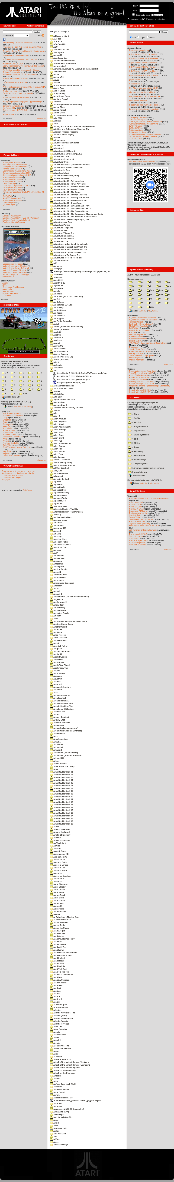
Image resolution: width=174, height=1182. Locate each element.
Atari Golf (56, 942)
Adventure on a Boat (61, 222)
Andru (54, 588)
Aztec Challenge (59, 1145)
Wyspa (6, 439)
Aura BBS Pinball (59, 1089)
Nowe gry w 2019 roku (12, 179)
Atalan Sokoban (59, 922)
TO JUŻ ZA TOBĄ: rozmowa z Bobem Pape (148, 343)
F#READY (133, 328)
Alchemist (56, 368)
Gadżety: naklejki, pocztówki (141, 381)
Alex (53, 370)
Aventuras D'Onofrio (61, 1117)
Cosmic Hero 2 (135, 84)
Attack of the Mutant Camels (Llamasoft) (70, 1065)
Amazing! (56, 536)
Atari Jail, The (58, 947)
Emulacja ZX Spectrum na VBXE (17, 186)
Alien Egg (56, 440)
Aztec (54, 1142)
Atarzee (55, 1002)
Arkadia (55, 742)
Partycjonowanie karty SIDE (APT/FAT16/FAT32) (23, 192)
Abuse (54, 74)
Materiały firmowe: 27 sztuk (14, 270)
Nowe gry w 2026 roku (12, 162)
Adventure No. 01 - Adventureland (67, 181)
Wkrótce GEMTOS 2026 (13, 64)
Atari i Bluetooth (136, 502)
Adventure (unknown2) (62, 239)
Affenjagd (56, 269)
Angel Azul (56, 599)
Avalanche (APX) (59, 1112)
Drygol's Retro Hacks (11, 293)
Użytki (142, 38)
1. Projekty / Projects (138, 117)
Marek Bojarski (135, 358)
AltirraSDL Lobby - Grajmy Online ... (144, 58)
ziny (150, 307)
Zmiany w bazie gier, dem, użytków (144, 109)
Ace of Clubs (57, 91)
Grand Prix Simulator (12, 456)
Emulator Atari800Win (11, 216)
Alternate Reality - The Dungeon (66, 512)
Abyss (54, 80)
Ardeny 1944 (57, 720)
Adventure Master (60, 178)
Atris (54, 1054)
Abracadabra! (58, 66)
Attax (54, 1081)
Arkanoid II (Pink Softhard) (64, 753)
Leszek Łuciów (135, 341)
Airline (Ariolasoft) (60, 329)
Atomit (54, 1037)
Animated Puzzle (59, 613)
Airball (54, 324)
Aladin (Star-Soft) (59, 359)
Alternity (55, 514)
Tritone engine (9, 202)
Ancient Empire (58, 569)
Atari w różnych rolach (138, 540)
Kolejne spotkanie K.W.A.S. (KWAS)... (145, 75)
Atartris (55, 996)
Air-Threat (56, 340)
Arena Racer (57, 734)
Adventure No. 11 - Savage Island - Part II (70, 208)
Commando (8, 424)
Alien (54, 413)
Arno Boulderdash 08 (61, 791)
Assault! (55, 849)
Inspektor (7, 453)
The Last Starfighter (11, 443)
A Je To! (55, 39)
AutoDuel (56, 1103)
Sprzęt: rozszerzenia (138, 379)
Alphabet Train (58, 498)
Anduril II (56, 594)
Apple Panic (57, 662)
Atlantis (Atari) (58, 1015)
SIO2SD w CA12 (136, 509)
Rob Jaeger (134, 347)
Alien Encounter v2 (60, 443)
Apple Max (56, 660)
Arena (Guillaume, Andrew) (64, 728)
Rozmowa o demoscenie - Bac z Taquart (20, 59)
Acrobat (55, 102)
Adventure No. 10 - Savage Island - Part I (70, 206)
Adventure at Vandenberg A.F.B (66, 154)
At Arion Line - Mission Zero (64, 917)
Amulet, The (57, 558)
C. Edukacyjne (136, 455)
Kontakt (4, 300)
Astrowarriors (58, 911)
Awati (54, 1125)
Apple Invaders (58, 657)
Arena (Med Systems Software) (66, 731)
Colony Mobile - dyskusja (12, 475)
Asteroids (56, 873)
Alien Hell (56, 449)
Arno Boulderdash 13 (61, 805)
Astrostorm (57, 909)
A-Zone (55, 1139)
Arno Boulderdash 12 (61, 802)
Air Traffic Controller (61, 321)
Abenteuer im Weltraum (62, 61)
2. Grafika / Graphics (138, 120)
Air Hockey (56, 307)
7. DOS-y (134, 439)
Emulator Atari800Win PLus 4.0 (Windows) (20, 218)
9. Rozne (133, 447)
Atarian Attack (58, 983)
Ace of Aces (57, 88)
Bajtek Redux (8, 276)
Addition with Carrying (62, 134)
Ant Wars (56, 632)
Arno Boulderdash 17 (61, 816)
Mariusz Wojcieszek (137, 334)
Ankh (54, 619)
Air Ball (55, 299)
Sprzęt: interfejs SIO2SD (139, 392)
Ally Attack (56, 476)
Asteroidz (56, 881)
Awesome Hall (58, 1128)
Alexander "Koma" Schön (140, 351)
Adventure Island (59, 173)
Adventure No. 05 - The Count (65, 192)
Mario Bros (7, 426)
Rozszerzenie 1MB (137, 521)
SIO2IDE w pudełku (137, 542)
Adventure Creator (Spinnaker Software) (70, 165)
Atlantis (55, 1010)
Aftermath (56, 277)
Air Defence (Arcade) (61, 305)
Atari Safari (57, 964)
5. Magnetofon (136, 431)
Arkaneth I (56, 744)
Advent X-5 (56, 146)
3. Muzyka (134, 422)
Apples (55, 670)
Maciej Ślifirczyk (136, 353)
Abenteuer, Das (58, 58)
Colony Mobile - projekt (11, 477)
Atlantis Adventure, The (62, 1013)
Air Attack (56, 294)
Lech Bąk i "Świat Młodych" (141, 324)
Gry (134, 38)
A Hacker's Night (59, 36)
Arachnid (56, 690)
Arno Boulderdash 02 (61, 775)
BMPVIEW (7, 196)
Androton (56, 586)
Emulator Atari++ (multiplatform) (16, 220)
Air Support (57, 318)
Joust (5, 422)
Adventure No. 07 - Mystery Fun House (69, 197)
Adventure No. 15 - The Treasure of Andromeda (73, 217)
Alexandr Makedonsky (62, 386)
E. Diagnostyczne (137, 464)
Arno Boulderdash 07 (61, 788)
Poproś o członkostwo (155, 19)
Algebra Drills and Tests (62, 399)
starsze (43, 209)
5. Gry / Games (135, 126)
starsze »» (41, 119)
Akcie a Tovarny (59, 354)
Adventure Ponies (60, 225)
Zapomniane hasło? (136, 19)
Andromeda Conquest (62, 583)
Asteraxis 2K (57, 859)
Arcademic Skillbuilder (62, 709)
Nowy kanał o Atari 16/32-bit (15, 83)
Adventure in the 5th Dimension (66, 167)
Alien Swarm (57, 452)
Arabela (55, 682)
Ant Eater (56, 629)
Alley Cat (56, 471)
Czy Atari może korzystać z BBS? (143, 88)
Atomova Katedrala (60, 1048)
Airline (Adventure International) (66, 327)
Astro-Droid (57, 898)
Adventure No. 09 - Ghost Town (66, 203)
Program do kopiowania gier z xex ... (144, 105)
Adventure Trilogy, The (62, 233)
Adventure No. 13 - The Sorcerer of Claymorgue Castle (76, 214)
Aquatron (56, 679)
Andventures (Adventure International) (69, 597)
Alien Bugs (56, 435)
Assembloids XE (59, 854)
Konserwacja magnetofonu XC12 (17, 175)
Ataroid (55, 994)
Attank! (55, 1079)
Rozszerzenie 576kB (138, 534)
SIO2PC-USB (135, 505)
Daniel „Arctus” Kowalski (139, 330)
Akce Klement (58, 348)
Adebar (55, 137)
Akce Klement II (59, 351)
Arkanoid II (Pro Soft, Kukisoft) (66, 755)
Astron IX (56, 906)
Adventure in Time (60, 170)
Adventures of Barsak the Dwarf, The (68, 247)
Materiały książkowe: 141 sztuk (16, 268)
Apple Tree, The (59, 668)
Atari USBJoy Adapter (138, 375)
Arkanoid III (57, 758)
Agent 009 (56, 280)
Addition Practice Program (64, 132)
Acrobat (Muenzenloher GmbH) (66, 104)
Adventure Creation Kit (62, 159)
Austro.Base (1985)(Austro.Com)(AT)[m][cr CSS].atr (75, 1100)
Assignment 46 (58, 857)
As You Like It (58, 843)
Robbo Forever (9, 430)
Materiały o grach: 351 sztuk (15, 272)
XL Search (6, 295)
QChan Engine (9, 204)
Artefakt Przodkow (60, 835)
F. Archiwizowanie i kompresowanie (146, 468)
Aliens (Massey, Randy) (62, 465)
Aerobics (56, 266)
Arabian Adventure (60, 687)
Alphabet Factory (59, 493)
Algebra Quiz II (58, 405)
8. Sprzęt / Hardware (138, 132)
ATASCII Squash (59, 1007)
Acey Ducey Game (60, 96)
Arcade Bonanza (59, 701)
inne (23, 393)
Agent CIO (56, 285)
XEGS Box (133, 538)
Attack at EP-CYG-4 (60, 1059)
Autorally (56, 1106)
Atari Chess (57, 936)
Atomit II (55, 1040)
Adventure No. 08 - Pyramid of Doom (68, 200)
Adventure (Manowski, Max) (64, 176)
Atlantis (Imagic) (59, 1021)
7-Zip (24, 407)
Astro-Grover (57, 900)
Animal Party (57, 608)
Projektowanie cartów (138, 513)
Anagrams (56, 564)
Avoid (54, 1123)
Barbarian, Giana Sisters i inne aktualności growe (24, 51)
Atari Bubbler (58, 933)
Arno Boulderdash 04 (61, 780)
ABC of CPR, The (59, 50)
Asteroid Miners (59, 865)
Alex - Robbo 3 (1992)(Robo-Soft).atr (71, 379)
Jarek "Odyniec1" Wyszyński (141, 355)
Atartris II (56, 999)
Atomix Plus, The (59, 1046)
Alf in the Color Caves (61, 389)
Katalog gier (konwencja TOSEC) (16, 402)
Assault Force (58, 851)
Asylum (55, 914)
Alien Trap (56, 454)
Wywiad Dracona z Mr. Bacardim (143, 320)
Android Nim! (58, 577)
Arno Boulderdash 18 (61, 818)
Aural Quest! (57, 1092)
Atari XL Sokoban (59, 980)
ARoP (54, 827)
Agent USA (56, 288)
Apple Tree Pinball (60, 665)
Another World (58, 627)
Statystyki (6, 479)
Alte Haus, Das (58, 506)
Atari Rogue (57, 961)
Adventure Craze (59, 156)
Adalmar (55, 121)
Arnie (54, 769)
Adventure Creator (60, 162)
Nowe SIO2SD (135, 507)
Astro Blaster (58, 887)
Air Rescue (56, 313)
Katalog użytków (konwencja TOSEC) (144, 480)
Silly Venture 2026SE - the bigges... (144, 71)
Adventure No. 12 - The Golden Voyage (69, 211)
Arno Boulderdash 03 (61, 777)
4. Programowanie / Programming (143, 124)
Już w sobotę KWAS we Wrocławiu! (18, 43)
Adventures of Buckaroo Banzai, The (68, 249)
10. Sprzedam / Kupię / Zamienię (143, 136)
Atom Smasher (58, 1029)
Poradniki (5, 160)
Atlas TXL (56, 1026)
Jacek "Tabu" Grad (137, 349)
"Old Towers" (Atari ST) (12, 413)
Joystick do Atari (136, 515)
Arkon (54, 761)
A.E (53, 263)
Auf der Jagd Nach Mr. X (63, 1084)
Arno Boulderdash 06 (61, 785)
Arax (54, 692)
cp (167, 282)
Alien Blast (56, 432)
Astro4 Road (57, 895)
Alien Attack (57, 424)
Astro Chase (57, 890)
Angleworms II (58, 602)
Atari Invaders (58, 944)
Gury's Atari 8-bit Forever (13, 287)
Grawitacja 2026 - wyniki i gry (15, 55)
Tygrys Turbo (134, 517)
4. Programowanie (138, 426)
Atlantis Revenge (59, 1024)
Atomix (55, 1043)
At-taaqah (56, 1057)
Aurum (55, 1095)
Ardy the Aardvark (60, 722)
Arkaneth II (56, 747)
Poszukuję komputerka (139, 50)
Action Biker (57, 107)
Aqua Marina (57, 673)
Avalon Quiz (57, 1115)
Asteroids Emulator (60, 876)
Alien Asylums (58, 421)
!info (150, 290)
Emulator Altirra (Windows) (13, 222)
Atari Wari (56, 977)
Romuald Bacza (136, 337)
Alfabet (55, 391)
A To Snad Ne (58, 44)
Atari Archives (8, 291)
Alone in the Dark (59, 479)
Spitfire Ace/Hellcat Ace (13, 437)
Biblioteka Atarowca (10, 226)
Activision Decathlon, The (63, 115)
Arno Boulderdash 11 (61, 799)
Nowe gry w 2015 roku (12, 190)
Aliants (55, 410)
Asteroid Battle (58, 862)
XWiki (4, 285)
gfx (168, 286)
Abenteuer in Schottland (63, 63)
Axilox (54, 1131)
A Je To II (56, 41)
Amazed (55, 531)
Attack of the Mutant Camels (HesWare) (69, 1062)
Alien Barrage (58, 430)
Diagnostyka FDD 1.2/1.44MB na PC (145, 96)
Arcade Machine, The (61, 706)
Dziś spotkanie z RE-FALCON (15, 110)
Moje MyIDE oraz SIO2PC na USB (144, 526)
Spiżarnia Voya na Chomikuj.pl (15, 274)
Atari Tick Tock (58, 969)
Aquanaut (56, 676)
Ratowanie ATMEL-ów (138, 511)
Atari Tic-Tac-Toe (59, 972)
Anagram (56, 561)
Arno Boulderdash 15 (61, 810)
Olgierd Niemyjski (136, 360)
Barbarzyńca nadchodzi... (13, 106)
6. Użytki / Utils (135, 128)
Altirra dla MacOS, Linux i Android (143, 54)
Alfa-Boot (56, 397)
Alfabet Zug (57, 394)
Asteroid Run (58, 868)
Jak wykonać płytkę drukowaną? (143, 530)
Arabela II (56, 684)
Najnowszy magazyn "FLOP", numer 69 (20, 74)
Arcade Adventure (60, 695)
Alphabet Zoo (58, 501)
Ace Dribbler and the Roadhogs (66, 85)
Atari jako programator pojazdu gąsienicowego (22, 102)
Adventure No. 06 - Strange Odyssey (68, 195)
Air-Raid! (56, 332)
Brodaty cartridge (10, 91)
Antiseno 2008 (58, 640)
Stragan (131, 369)
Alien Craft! (57, 438)
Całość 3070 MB (11, 397)
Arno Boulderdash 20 (61, 824)
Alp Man (55, 482)
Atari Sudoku (57, 966)
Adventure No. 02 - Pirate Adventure (68, 184)
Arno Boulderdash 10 (61, 797)
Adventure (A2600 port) (62, 151)
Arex (54, 736)
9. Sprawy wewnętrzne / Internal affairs (145, 134)
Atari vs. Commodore (61, 974)
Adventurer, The (59, 241)
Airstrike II (56, 338)
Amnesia (56, 550)
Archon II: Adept (10, 435)
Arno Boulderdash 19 (61, 821)
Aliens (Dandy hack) (61, 462)
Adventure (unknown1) (62, 236)
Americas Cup (58, 547)
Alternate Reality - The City (64, 509)
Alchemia (56, 365)
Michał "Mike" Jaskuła (138, 326)
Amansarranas (58, 520)
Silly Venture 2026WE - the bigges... (144, 67)
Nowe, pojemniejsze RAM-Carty (143, 371)
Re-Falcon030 (9, 108)
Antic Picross (58, 635)
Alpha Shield (57, 487)
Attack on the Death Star (63, 1070)
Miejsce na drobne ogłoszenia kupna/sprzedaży (149, 386)
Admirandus (57, 140)
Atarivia (55, 991)
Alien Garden (57, 446)
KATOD (132, 332)
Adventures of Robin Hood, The (66, 258)
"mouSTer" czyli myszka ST (141, 373)
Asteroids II (57, 879)
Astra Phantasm (59, 884)
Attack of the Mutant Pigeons (65, 1067)
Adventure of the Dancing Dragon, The (69, 219)
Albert (54, 362)
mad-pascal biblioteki (138, 101)
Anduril (55, 591)
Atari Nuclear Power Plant (63, 952)
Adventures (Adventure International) (69, 244)
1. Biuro (133, 414)
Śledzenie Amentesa (138, 339)
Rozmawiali (132, 315)
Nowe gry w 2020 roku (12, 177)
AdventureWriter (59, 261)
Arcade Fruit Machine (61, 703)
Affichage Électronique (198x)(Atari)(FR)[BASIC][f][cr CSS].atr (80, 272)
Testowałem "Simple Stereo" (141, 519)
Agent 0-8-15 (57, 283)
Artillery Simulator (60, 840)
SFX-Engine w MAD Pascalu (15, 164)
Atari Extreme (8, 114)
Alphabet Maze (58, 495)
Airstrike (55, 335)
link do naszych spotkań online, (142, 162)
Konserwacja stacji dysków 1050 (16, 173)
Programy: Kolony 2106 (139, 377)
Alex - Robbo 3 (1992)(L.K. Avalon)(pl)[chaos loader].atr (80, 373)
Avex (54, 1120)
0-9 (5, 373)
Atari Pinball (57, 958)
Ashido (55, 846)
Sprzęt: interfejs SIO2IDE (140, 390)
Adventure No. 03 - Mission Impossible (69, 187)
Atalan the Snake (59, 928)
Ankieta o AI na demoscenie (15, 78)
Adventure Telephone (61, 228)
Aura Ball (56, 1087)
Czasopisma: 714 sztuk (13, 264)
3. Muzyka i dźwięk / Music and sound (145, 122)
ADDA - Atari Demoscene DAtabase (143, 275)
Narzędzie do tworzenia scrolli (15, 167)
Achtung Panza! (59, 99)
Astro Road (57, 892)
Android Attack (58, 575)
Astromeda (56, 903)
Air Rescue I (57, 316)
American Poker (59, 542)
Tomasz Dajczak (136, 322)
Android (55, 572)
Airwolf (55, 343)
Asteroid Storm (58, 870)
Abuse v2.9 (57, 77)
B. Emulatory (135, 451)
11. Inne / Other (136, 138)
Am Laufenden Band (61, 517)
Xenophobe (7, 428)
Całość (8, 406)
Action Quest (57, 113)
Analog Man (57, 567)
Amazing (56, 534)
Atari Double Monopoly (62, 939)
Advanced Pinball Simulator (64, 143)
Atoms (54, 1051)
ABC (53, 47)
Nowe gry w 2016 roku (12, 188)
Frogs (5, 418)
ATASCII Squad (58, 1005)
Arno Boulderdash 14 (61, 807)
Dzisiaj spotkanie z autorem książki (18, 93)
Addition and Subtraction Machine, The (69, 129)
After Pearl (56, 275)
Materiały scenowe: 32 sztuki (15, 266)
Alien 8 (55, 416)
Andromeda (57, 580)
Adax (54, 124)
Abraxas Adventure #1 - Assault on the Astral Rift (74, 69)
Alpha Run (56, 484)
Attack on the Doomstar (62, 1073)
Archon (6, 441)
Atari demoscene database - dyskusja (18, 473)
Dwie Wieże (8, 445)
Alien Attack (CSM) (60, 427)
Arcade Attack (58, 698)
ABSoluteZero (58, 72)
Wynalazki (132, 496)
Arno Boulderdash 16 (61, 813)
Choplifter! (7, 420)
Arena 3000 (57, 725)
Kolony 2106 (8, 432)
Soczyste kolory (136, 536)
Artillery (55, 837)
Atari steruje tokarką (137, 545)
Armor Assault (58, 764)
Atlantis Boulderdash (61, 1018)
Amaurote (56, 523)
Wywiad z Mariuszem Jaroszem (142, 318)
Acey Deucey (57, 93)
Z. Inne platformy (137, 472)
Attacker (55, 1076)
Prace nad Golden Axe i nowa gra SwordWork (22, 47)
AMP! (54, 553)
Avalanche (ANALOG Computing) (67, 1109)
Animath (55, 616)
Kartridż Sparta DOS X (12, 169)
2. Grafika (134, 418)
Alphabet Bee (58, 490)
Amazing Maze (58, 539)
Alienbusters (57, 457)
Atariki (5, 283)
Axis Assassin (58, 1134)
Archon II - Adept (59, 717)
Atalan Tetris (57, 925)
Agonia (55, 291)
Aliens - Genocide (60, 460)
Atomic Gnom (58, 1035)
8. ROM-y (134, 443)
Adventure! (57, 148)
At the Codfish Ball (60, 920)
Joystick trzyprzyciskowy (139, 524)
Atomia (55, 1032)
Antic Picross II (58, 638)
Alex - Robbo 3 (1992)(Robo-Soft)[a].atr (72, 376)
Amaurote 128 (58, 528)
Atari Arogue (57, 931)
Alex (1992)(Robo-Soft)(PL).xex (69, 383)
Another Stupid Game (61, 624)
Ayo (53, 1136)
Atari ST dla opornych (12, 198)
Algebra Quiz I (58, 402)
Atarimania (7, 289)
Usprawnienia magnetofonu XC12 (17, 171)
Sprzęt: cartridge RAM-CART (141, 384)
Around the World (60, 832)
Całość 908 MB (137, 475)
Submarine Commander (13, 416)
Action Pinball (58, 110)
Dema (151, 38)
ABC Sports (57, 52)
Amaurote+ (56, 525)
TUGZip (29, 407)
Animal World (58, 610)
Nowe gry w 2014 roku (12, 200)
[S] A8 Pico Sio (135, 79)
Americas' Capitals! (60, 545)
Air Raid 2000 (58, 310)
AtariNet (55, 988)
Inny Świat (7, 451)
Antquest (56, 649)
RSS (41, 35)
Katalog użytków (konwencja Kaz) (142, 403)
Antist (54, 643)
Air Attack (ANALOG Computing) (66, 297)
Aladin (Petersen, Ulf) (61, 357)
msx (159, 294)
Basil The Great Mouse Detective (17, 447)
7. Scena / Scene (136, 130)
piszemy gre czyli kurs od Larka (142, 92)
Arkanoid (56, 750)
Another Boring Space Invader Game (68, 621)
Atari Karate (57, 950)
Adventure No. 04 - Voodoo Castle (67, 189)
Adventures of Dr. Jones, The (65, 255)
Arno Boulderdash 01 (61, 772)
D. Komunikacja (137, 460)
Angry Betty (57, 605)
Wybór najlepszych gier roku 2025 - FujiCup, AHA (24, 87)
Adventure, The (58, 230)
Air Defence (57, 302)
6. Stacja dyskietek (138, 435)
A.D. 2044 (56, 118)
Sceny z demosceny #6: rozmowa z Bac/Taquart (23, 66)
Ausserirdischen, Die (61, 1098)
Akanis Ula (56, 346)
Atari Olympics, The (61, 955)
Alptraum (56, 504)
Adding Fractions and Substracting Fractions (72, 126)
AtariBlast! (56, 985)
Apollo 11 (56, 654)
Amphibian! (57, 555)
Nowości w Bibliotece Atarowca (16, 97)
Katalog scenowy (135, 279)
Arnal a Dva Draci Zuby (62, 766)
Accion (55, 82)
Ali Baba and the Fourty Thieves (66, 408)
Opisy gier (5, 411)
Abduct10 (56, 55)
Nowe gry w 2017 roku (12, 181)
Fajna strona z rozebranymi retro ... (144, 63)
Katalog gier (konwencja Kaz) (14, 361)
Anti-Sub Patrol (58, 646)
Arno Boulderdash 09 (61, 794)
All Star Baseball (59, 468)
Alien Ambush (58, 419)
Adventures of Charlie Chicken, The (68, 252)
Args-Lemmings (59, 739)
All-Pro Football (59, 473)
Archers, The (57, 712)
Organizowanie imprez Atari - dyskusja (18, 471)
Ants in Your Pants (60, 651)
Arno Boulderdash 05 (61, 783)
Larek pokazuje (9, 183)
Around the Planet (60, 829)
